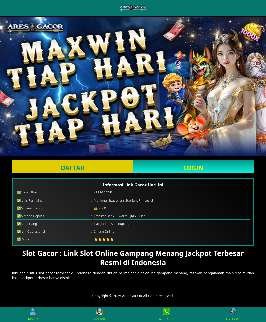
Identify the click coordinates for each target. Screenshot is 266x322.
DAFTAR (72, 167)
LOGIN (193, 167)
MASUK (33, 314)
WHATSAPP (166, 314)
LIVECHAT (233, 314)
